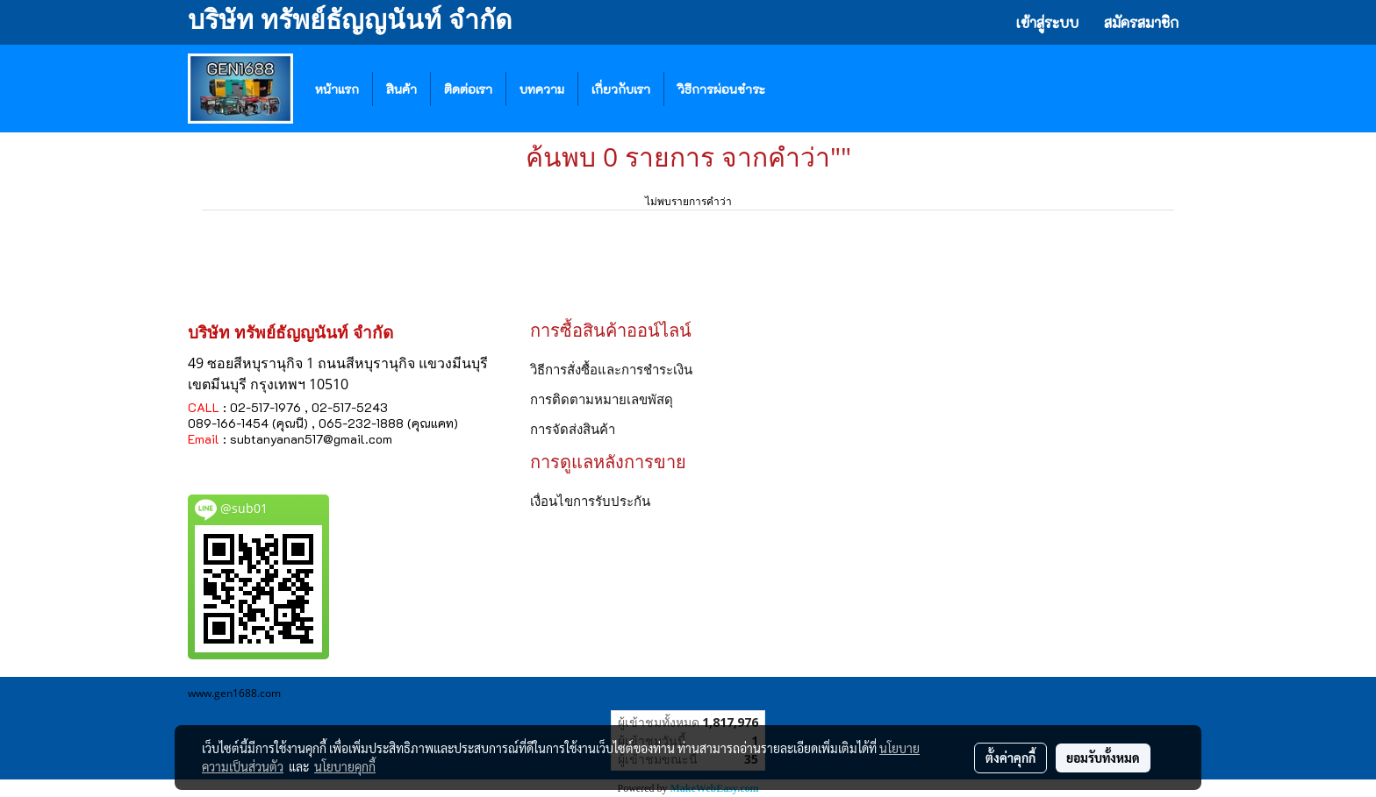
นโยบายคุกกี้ (345, 766)
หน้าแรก (337, 89)
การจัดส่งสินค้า (572, 429)
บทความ (542, 89)
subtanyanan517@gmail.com (311, 439)
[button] (804, 89)
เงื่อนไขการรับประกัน (590, 500)
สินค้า (401, 89)
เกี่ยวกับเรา (620, 89)
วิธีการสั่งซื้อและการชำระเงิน (611, 369)
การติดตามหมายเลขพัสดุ (601, 399)
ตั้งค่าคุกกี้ (1010, 757)
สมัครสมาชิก (1141, 22)
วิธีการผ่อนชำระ (721, 89)
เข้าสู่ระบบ (1047, 22)
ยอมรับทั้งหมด (1103, 757)
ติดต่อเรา (468, 89)
